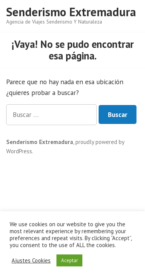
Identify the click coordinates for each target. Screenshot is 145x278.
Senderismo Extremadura (71, 11)
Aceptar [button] (69, 260)
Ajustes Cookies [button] (31, 260)
